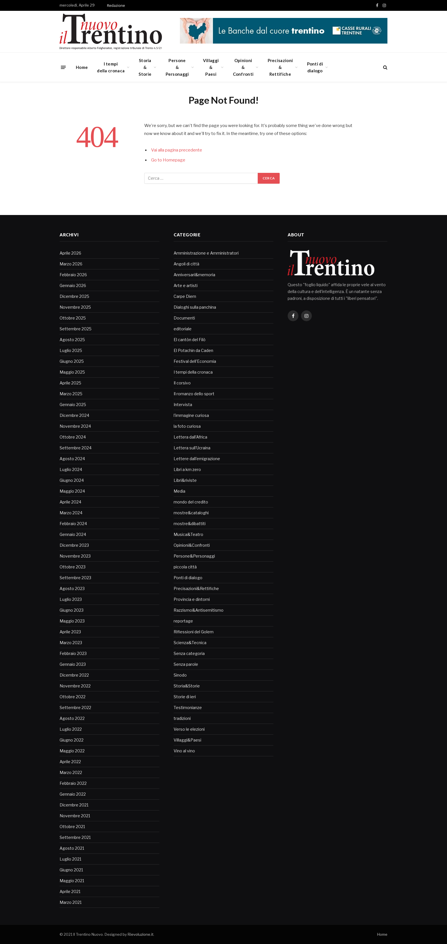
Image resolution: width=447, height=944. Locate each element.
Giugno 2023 (72, 610)
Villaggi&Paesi (211, 67)
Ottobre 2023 (73, 566)
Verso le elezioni (189, 729)
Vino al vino (184, 750)
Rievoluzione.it (140, 934)
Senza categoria (189, 653)
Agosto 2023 (72, 588)
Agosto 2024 (72, 458)
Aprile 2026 (70, 253)
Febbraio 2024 (73, 523)
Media (179, 491)
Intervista (183, 404)
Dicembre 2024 (74, 415)
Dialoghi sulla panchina (195, 307)
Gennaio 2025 (73, 404)
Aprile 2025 (70, 382)
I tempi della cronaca (111, 67)
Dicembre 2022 (74, 675)
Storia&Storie (145, 67)
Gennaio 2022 (73, 794)
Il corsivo (182, 382)
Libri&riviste (185, 480)
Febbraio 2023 (73, 653)
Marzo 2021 (71, 902)
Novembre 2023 (75, 556)
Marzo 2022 (71, 772)
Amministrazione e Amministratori (206, 253)
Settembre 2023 (75, 577)
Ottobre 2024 (73, 437)
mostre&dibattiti (190, 523)
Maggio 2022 (72, 750)
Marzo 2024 (71, 512)
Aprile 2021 (70, 891)
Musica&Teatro (188, 534)
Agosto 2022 (72, 718)
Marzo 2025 (71, 393)
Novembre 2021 (75, 815)
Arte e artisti (186, 285)
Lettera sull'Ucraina (192, 447)
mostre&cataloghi (191, 512)
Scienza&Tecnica (190, 642)
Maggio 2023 (72, 621)
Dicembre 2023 (74, 545)
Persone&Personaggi (177, 67)
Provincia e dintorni (192, 599)
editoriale (183, 328)
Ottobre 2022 (73, 696)
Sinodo (180, 675)
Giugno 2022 (72, 740)
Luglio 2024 (71, 469)
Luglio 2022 (71, 729)
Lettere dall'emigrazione (197, 458)
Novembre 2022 (75, 685)
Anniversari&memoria (194, 274)
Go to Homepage (168, 160)
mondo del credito (191, 501)
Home (82, 67)
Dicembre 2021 (74, 804)
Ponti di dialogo (315, 67)
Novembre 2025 (75, 307)
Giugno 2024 (72, 480)
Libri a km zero (187, 469)
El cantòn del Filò (190, 339)
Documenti (184, 318)
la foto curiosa (187, 426)
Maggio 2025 (72, 372)
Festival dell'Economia (195, 361)
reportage (183, 621)
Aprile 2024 (70, 501)
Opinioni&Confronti (243, 67)
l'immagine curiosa (191, 415)
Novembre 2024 (75, 426)
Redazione (116, 5)
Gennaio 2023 (73, 664)
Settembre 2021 (75, 837)
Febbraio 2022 (73, 783)
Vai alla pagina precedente (176, 150)
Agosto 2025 (72, 339)
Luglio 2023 (71, 599)
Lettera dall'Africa (190, 437)
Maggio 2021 (72, 880)
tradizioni (182, 718)
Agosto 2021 (72, 848)
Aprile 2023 (70, 631)
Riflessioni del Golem (194, 631)
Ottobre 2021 (72, 826)
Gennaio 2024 (73, 534)
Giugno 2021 (71, 869)
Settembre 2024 (76, 447)
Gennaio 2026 (73, 285)
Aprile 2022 (70, 761)
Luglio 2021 (70, 859)
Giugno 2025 (72, 361)
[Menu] (63, 67)
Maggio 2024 (72, 491)
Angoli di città (186, 263)
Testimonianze (188, 707)
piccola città (185, 566)
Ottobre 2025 (73, 318)
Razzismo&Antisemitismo (199, 610)
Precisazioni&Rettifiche (280, 67)
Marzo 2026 (71, 263)
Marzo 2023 (71, 642)
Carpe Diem (185, 296)
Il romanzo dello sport (194, 393)
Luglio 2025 (71, 350)
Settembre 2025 (76, 328)
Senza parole (186, 664)
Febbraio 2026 (73, 274)
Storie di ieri (185, 696)
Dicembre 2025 (74, 296)
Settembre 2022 (75, 707)
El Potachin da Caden (193, 350)
